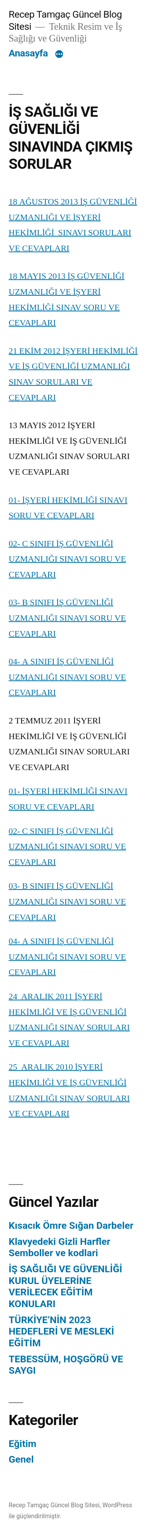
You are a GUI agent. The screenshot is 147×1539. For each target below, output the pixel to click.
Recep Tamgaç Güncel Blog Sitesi (54, 1505)
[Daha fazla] (59, 55)
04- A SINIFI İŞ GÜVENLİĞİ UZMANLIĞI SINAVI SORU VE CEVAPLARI (67, 677)
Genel (21, 1459)
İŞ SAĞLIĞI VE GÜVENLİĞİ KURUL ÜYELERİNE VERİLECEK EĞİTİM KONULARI (65, 1286)
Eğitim (22, 1443)
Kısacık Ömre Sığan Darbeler (71, 1225)
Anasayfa (28, 53)
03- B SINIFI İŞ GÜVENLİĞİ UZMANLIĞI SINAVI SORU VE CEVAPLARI (67, 618)
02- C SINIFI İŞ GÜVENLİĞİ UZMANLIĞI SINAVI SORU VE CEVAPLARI (67, 559)
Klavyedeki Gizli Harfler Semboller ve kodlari (59, 1247)
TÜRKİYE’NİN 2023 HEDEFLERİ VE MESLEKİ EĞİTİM (61, 1331)
